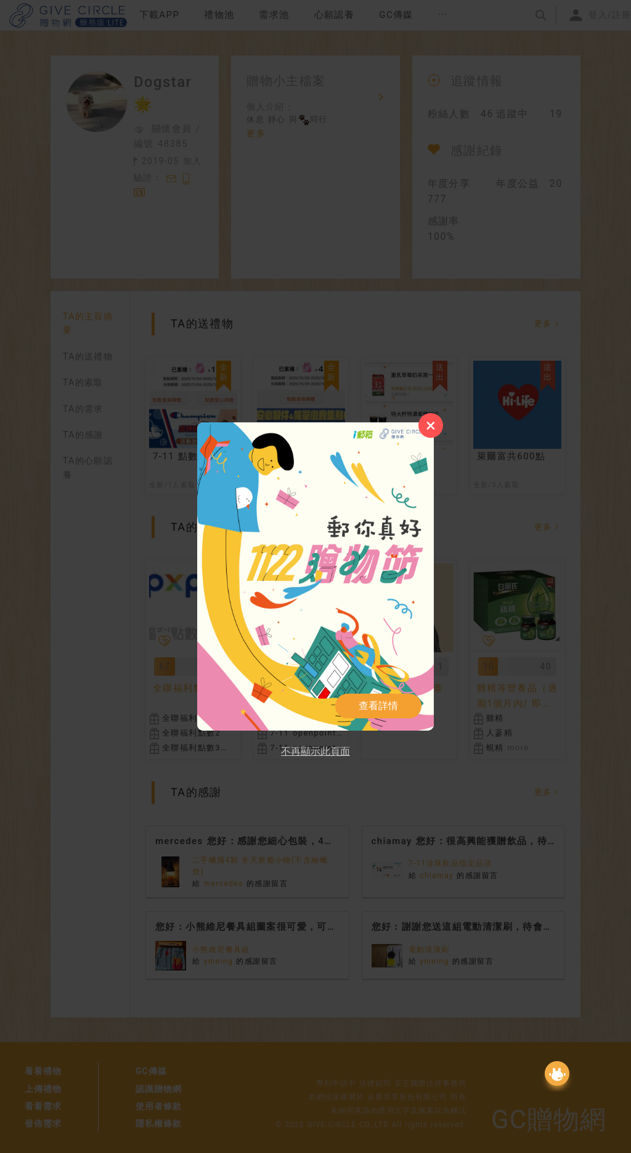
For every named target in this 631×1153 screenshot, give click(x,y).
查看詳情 (378, 706)
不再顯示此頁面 (315, 751)
